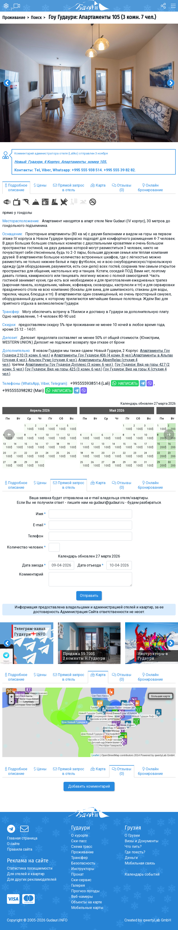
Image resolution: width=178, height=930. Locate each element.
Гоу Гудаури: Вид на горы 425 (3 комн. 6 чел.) (63, 369)
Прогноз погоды (85, 891)
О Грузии (132, 835)
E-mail (39, 525)
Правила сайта (19, 849)
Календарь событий (142, 874)
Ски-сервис (81, 880)
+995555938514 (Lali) (90, 383)
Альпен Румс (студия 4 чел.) (53, 360)
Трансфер (79, 857)
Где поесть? (135, 852)
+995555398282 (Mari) (23, 390)
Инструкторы (82, 869)
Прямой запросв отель (68, 187)
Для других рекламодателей (31, 879)
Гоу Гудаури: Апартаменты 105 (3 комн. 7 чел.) (101, 17)
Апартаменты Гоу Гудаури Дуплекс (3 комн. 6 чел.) (69, 364)
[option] (89, 83)
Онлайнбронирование (150, 187)
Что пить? (133, 846)
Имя (41, 514)
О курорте (79, 835)
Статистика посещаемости (29, 868)
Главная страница (22, 838)
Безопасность (83, 863)
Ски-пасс (79, 841)
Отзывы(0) (121, 187)
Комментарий (32, 574)
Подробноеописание (16, 187)
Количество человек (26, 547)
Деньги (131, 857)
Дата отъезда (90, 565)
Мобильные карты (87, 907)
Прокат (77, 874)
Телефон (37, 536)
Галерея (78, 885)
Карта (98, 185)
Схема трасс (81, 846)
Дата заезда (34, 565)
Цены (40, 185)
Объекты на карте (86, 902)
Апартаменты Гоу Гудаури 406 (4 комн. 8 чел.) (93, 355)
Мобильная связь (140, 863)
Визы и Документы (142, 841)
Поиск (36, 17)
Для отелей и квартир (25, 874)
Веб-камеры (82, 896)
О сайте (13, 844)
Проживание (13, 17)
